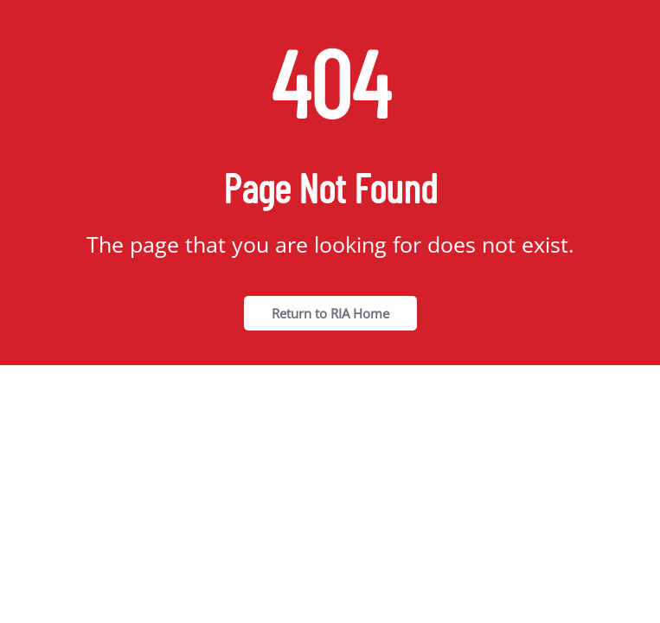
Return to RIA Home (330, 313)
